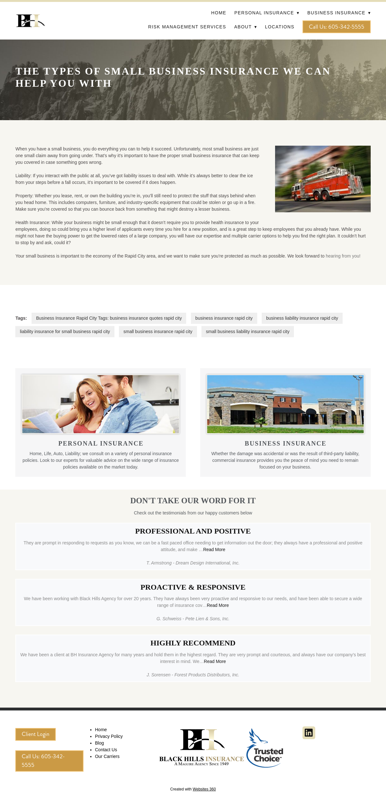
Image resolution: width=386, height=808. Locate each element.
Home (218, 12)
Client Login (35, 734)
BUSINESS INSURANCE (286, 443)
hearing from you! (343, 255)
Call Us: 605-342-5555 (336, 27)
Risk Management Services (187, 26)
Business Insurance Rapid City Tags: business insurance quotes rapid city (109, 318)
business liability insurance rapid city (302, 318)
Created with (193, 789)
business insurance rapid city (224, 318)
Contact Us (106, 749)
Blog (99, 743)
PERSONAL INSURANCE (101, 443)
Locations (279, 26)
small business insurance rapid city (157, 331)
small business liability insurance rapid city (247, 331)
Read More (214, 549)
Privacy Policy (109, 736)
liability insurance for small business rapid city (65, 331)
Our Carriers (107, 756)
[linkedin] (308, 732)
